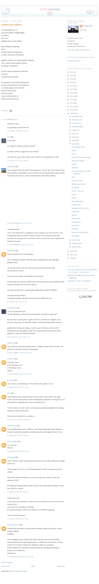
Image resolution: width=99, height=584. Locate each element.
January (75, 247)
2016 (72, 89)
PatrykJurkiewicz (13, 525)
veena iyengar (12, 441)
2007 (72, 255)
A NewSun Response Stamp (81, 157)
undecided (10, 457)
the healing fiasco (78, 201)
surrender (75, 168)
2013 (72, 100)
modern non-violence (11, 24)
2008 (72, 251)
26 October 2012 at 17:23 (19, 223)
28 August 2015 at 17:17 (19, 337)
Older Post (61, 566)
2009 (72, 113)
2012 (72, 103)
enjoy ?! (74, 150)
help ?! (74, 154)
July (73, 134)
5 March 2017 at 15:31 (18, 387)
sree (8, 137)
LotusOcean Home (73, 61)
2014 (72, 96)
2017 (72, 86)
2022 (72, 72)
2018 (72, 82)
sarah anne (11, 167)
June (74, 137)
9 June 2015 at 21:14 (17, 302)
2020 (72, 75)
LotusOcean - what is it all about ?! (79, 281)
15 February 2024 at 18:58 (20, 557)
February (75, 243)
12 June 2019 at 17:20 (17, 519)
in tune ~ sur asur (77, 191)
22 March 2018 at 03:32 (18, 451)
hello (73, 177)
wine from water (77, 181)
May (74, 140)
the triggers (75, 236)
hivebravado (76, 218)
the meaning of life (78, 147)
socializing (75, 187)
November (76, 120)
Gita (8, 393)
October (75, 123)
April (74, 144)
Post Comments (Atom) (19, 571)
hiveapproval (76, 222)
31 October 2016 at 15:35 (19, 374)
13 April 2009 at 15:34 (18, 131)
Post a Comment (7, 562)
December (76, 116)
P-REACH (75, 212)
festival (74, 164)
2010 (72, 110)
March (74, 240)
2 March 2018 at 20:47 (18, 435)
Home (33, 566)
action (74, 198)
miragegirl (10, 251)
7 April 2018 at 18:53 (17, 492)
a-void (74, 194)
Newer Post (5, 566)
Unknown (10, 343)
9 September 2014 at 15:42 (20, 245)
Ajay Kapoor (11, 426)
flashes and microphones (80, 232)
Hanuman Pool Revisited (80, 208)
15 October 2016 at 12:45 (19, 353)
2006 (72, 258)
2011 (72, 106)
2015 (72, 93)
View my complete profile (78, 50)
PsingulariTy (11, 308)
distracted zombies (78, 161)
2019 (72, 79)
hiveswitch (75, 225)
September (76, 127)
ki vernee (10, 380)
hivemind (75, 229)
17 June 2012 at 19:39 (17, 161)
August (74, 130)
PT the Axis (87, 26)
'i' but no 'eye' (76, 205)
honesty (74, 215)
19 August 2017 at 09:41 (19, 419)
